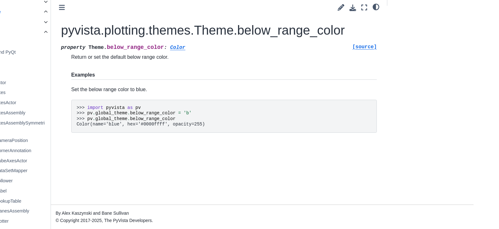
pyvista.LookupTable (64, 201)
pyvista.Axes (57, 92)
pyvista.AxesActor (62, 102)
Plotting (47, 32)
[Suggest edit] (341, 7)
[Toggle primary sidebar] (126, 7)
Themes (52, 62)
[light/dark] (376, 6)
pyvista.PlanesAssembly (68, 210)
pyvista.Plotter (58, 221)
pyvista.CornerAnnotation (69, 150)
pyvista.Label (57, 190)
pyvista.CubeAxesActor (67, 160)
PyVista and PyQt (62, 52)
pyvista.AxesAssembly (66, 112)
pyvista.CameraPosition (68, 140)
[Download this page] (353, 8)
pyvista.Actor (57, 82)
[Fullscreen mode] (364, 7)
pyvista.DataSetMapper (68, 170)
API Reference (49, 11)
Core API (48, 21)
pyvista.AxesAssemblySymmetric (76, 126)
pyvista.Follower (60, 180)
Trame (50, 72)
